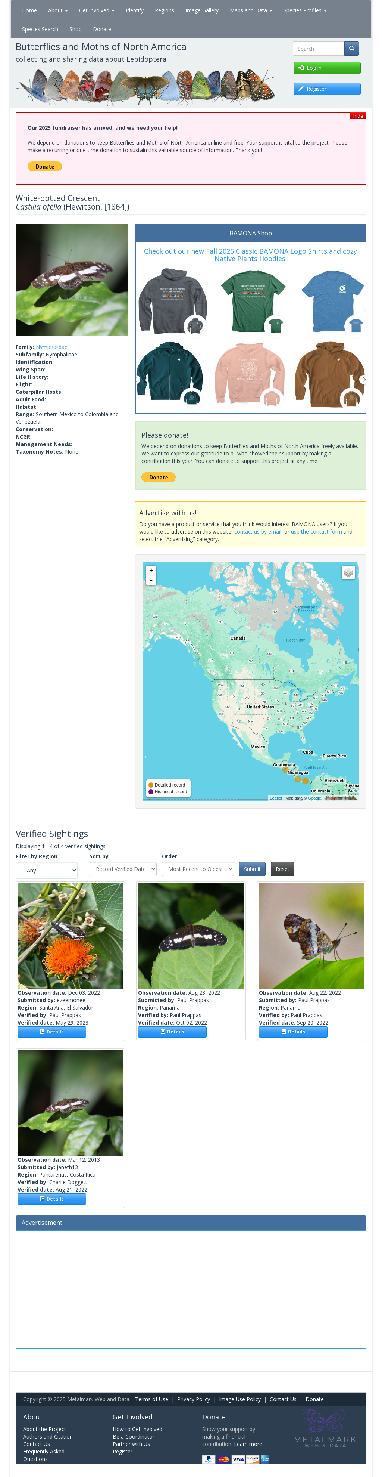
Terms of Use (151, 1399)
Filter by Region (36, 856)
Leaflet (276, 798)
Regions (164, 10)
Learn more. (248, 1443)
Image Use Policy (240, 1399)
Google (314, 798)
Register (122, 1451)
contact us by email (257, 531)
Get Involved (97, 10)
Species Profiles (305, 10)
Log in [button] (310, 67)
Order (169, 856)
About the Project (44, 1429)
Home (29, 10)
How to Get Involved (137, 1429)
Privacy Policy (193, 1399)
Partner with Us (131, 1443)
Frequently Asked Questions (44, 1455)
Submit (252, 868)
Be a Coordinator (133, 1436)
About (58, 10)
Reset (282, 868)
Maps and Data (251, 10)
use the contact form (316, 531)
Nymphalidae (52, 346)
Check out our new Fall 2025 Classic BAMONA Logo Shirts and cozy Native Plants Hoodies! (250, 255)
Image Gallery (202, 10)
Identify (135, 10)
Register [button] (312, 88)
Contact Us (283, 1399)
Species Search (40, 29)
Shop (75, 29)
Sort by (99, 856)
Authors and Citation (48, 1436)
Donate (102, 29)
